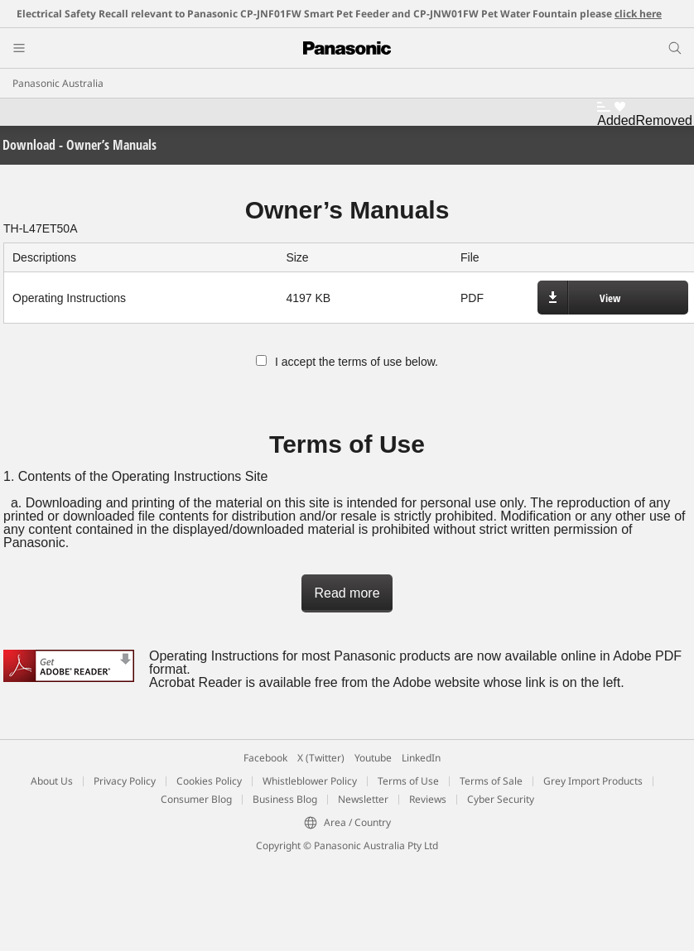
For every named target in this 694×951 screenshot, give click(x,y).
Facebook (265, 758)
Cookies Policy (209, 781)
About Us (52, 781)
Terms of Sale (491, 781)
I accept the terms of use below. (347, 361)
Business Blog (285, 799)
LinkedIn (421, 758)
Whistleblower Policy (310, 781)
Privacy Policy (125, 781)
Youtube (373, 758)
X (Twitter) (321, 758)
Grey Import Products (593, 781)
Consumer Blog (196, 799)
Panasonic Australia (58, 83)
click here (638, 14)
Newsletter (363, 799)
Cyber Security (500, 799)
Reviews (427, 799)
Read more (346, 593)
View (610, 298)
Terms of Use (408, 781)
